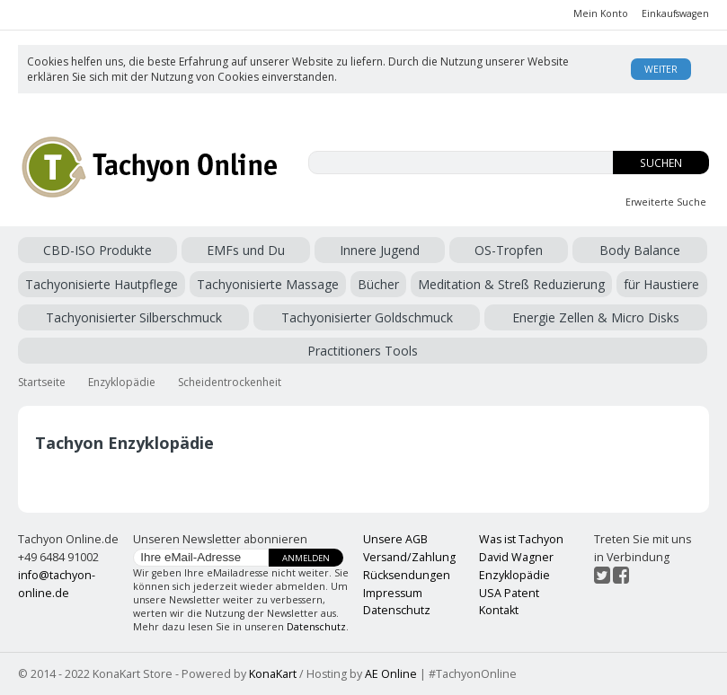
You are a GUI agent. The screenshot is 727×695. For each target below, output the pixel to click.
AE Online (391, 674)
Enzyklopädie (121, 382)
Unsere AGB (395, 539)
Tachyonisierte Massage (268, 284)
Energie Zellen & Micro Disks (595, 317)
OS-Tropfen (508, 250)
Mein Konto (600, 13)
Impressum (392, 593)
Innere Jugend (380, 250)
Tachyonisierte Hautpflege (101, 284)
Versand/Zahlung (409, 557)
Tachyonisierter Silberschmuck (134, 317)
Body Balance (639, 250)
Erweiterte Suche (665, 202)
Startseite (42, 382)
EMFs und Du (246, 250)
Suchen (661, 163)
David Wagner (516, 557)
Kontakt (499, 610)
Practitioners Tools (362, 350)
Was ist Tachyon (521, 539)
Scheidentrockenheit (229, 382)
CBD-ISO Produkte (97, 250)
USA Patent (509, 593)
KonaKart (273, 674)
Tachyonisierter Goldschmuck (367, 317)
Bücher (378, 284)
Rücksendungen (406, 575)
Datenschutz (316, 626)
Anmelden (306, 558)
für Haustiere (661, 284)
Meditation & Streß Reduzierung (511, 284)
